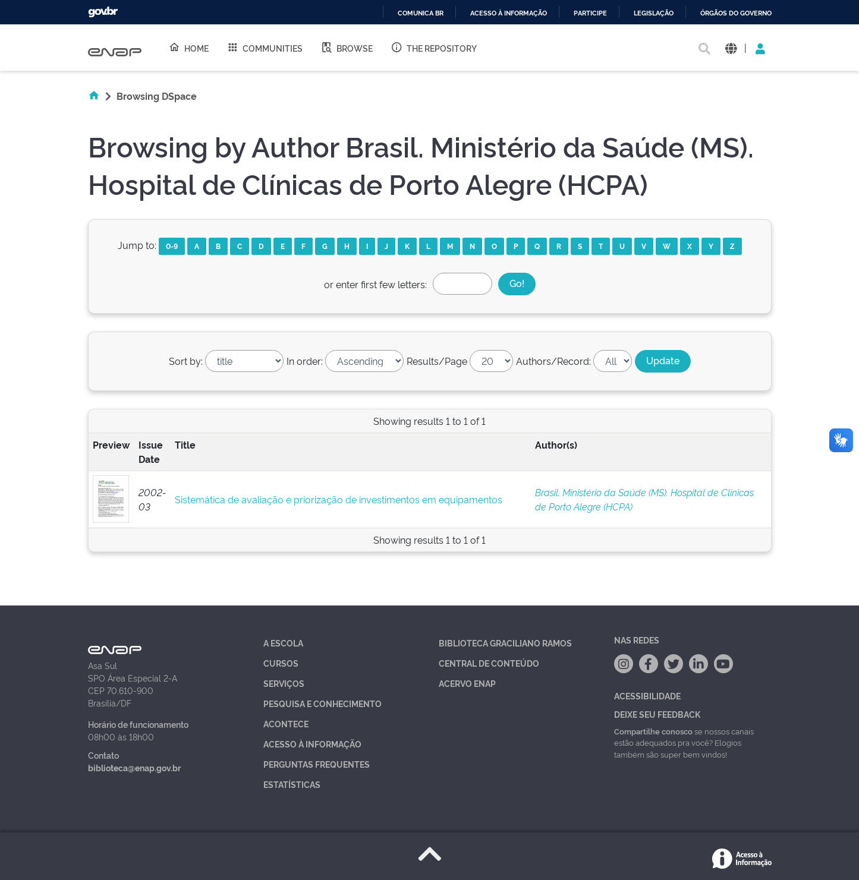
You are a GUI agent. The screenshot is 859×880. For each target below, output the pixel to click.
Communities (264, 47)
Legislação (654, 13)
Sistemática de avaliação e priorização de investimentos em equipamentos (338, 499)
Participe (590, 13)
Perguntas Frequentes (316, 763)
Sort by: (186, 360)
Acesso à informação (508, 13)
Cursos (280, 662)
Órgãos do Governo (736, 13)
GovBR (103, 12)
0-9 (172, 246)
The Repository (434, 47)
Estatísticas (291, 784)
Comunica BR (420, 13)
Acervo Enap (467, 683)
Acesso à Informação (312, 743)
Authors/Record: (553, 360)
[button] (731, 48)
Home (188, 47)
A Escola (283, 642)
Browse (346, 47)
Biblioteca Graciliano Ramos (505, 642)
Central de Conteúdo (489, 662)
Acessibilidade (647, 695)
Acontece (286, 723)
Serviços (283, 683)
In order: (305, 360)
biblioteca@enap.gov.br (134, 767)
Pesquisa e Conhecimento (322, 703)
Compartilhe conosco (653, 731)
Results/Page (437, 360)
